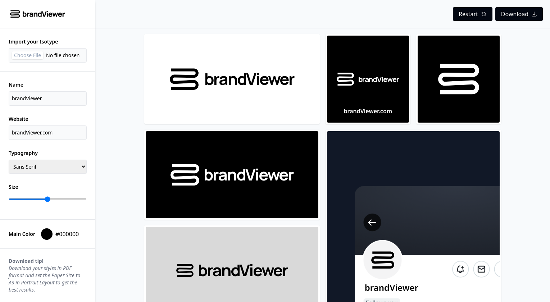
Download (519, 14)
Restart (473, 14)
